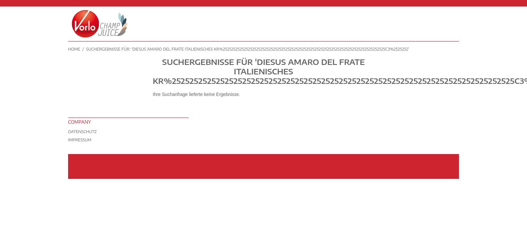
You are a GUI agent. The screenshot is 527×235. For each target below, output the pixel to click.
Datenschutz (82, 131)
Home (74, 49)
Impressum (80, 139)
